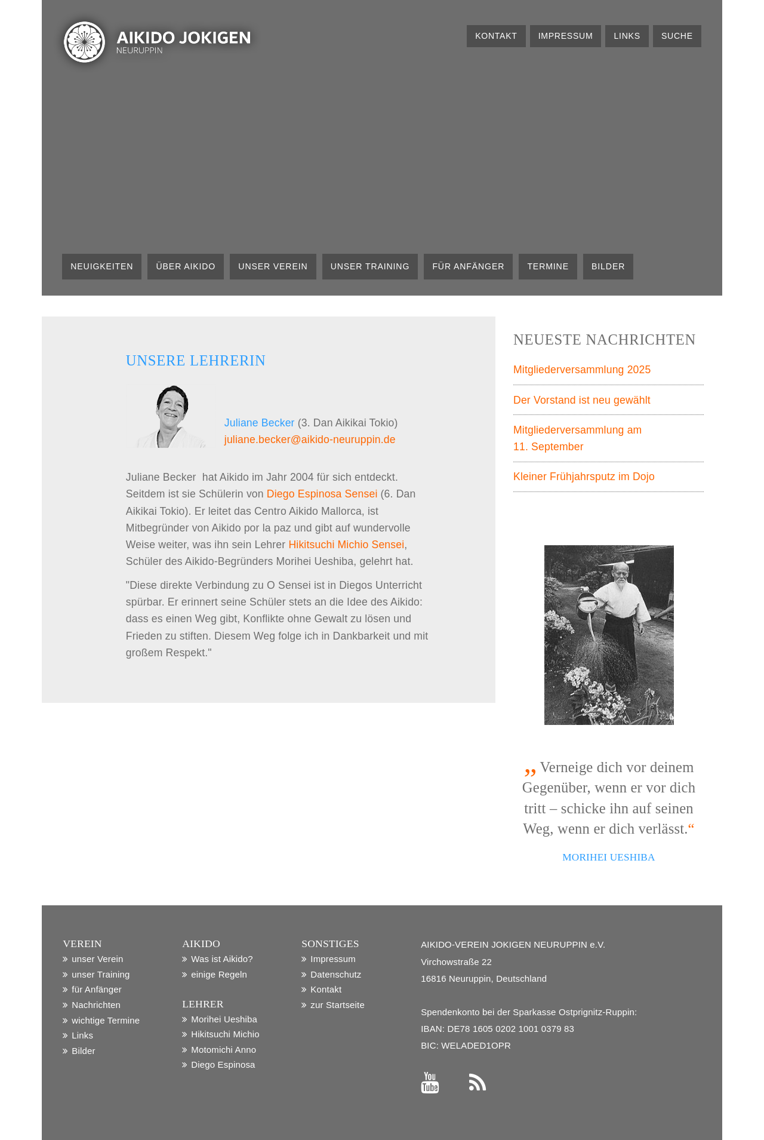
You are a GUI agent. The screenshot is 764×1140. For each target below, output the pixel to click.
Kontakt (496, 36)
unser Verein (272, 266)
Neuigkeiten (101, 266)
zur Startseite (337, 1005)
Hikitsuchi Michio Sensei (346, 545)
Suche (677, 36)
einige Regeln (219, 974)
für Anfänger (468, 266)
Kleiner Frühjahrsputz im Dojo (584, 477)
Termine (548, 266)
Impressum (565, 36)
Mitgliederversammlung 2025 (582, 370)
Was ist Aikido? (221, 959)
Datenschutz (335, 974)
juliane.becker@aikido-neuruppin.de (310, 439)
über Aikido (186, 266)
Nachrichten (96, 1005)
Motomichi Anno (223, 1049)
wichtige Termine (106, 1020)
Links (627, 36)
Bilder (608, 266)
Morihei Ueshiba (224, 1019)
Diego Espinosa (223, 1064)
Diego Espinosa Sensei (322, 494)
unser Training (370, 266)
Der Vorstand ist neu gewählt (582, 400)
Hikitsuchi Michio (225, 1034)
